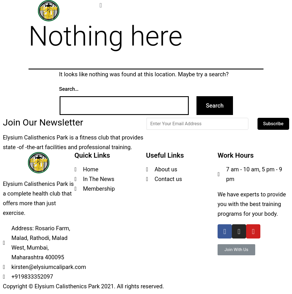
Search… (69, 89)
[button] (236, 249)
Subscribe (273, 123)
